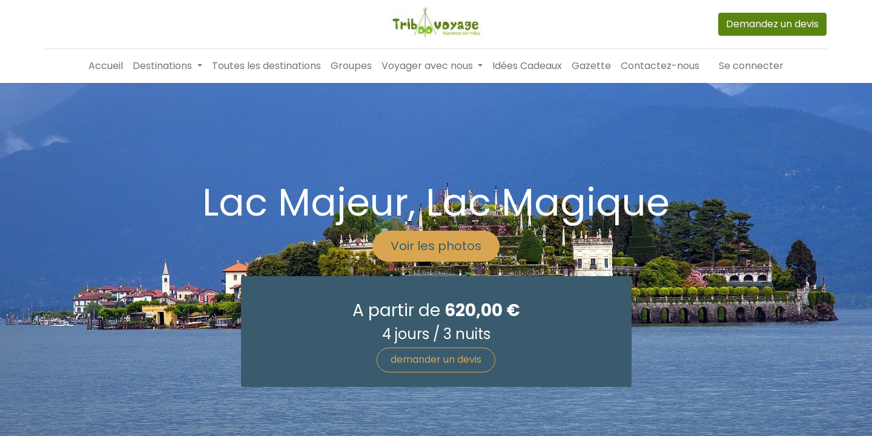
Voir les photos (436, 287)
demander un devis (436, 401)
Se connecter (751, 66)
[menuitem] (106, 66)
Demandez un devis (772, 24)
